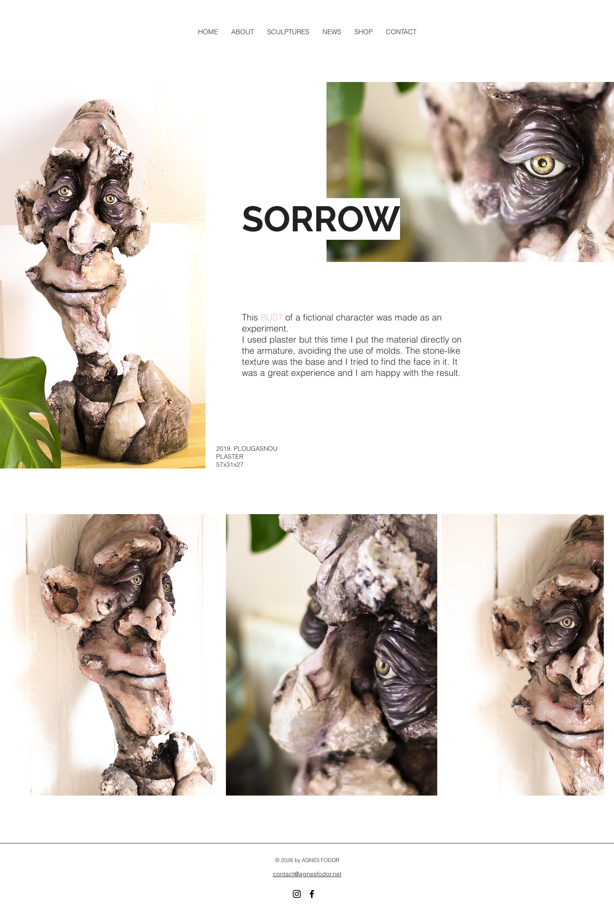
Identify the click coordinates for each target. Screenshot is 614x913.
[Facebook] (312, 894)
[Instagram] (296, 894)
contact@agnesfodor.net (307, 874)
